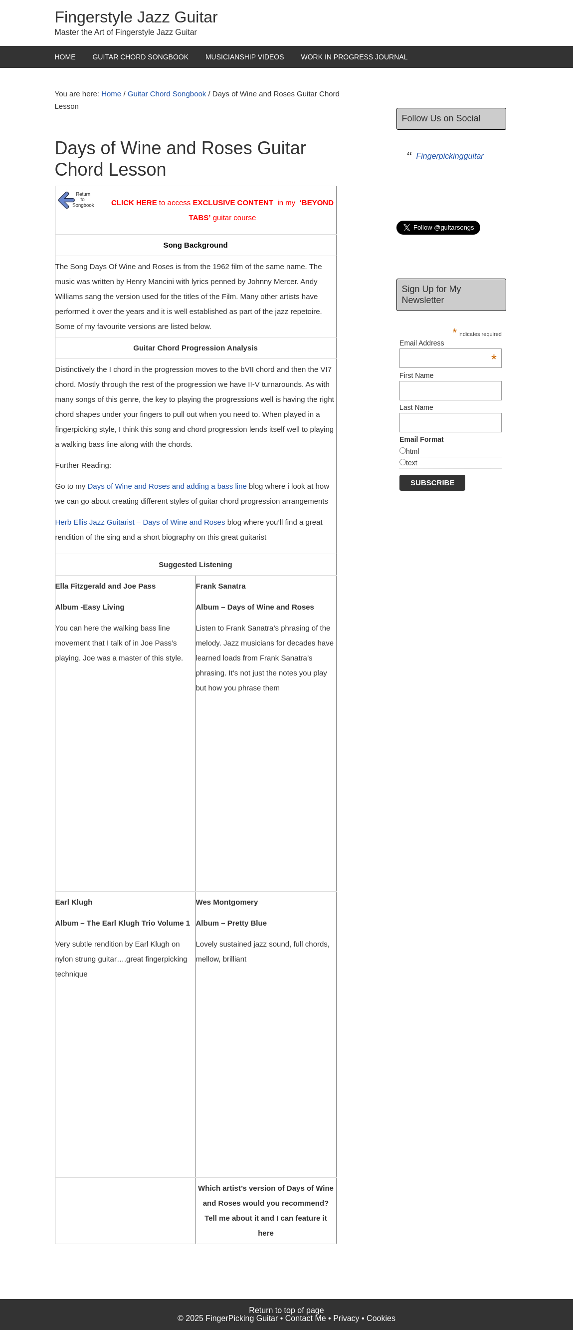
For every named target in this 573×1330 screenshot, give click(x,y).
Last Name (416, 407)
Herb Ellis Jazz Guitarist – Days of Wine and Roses (140, 522)
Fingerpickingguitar (450, 156)
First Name (416, 375)
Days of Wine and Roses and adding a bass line (167, 486)
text (411, 463)
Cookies (381, 1318)
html (412, 451)
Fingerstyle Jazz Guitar (136, 17)
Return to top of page (286, 1310)
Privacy (346, 1318)
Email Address (448, 343)
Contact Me (305, 1318)
